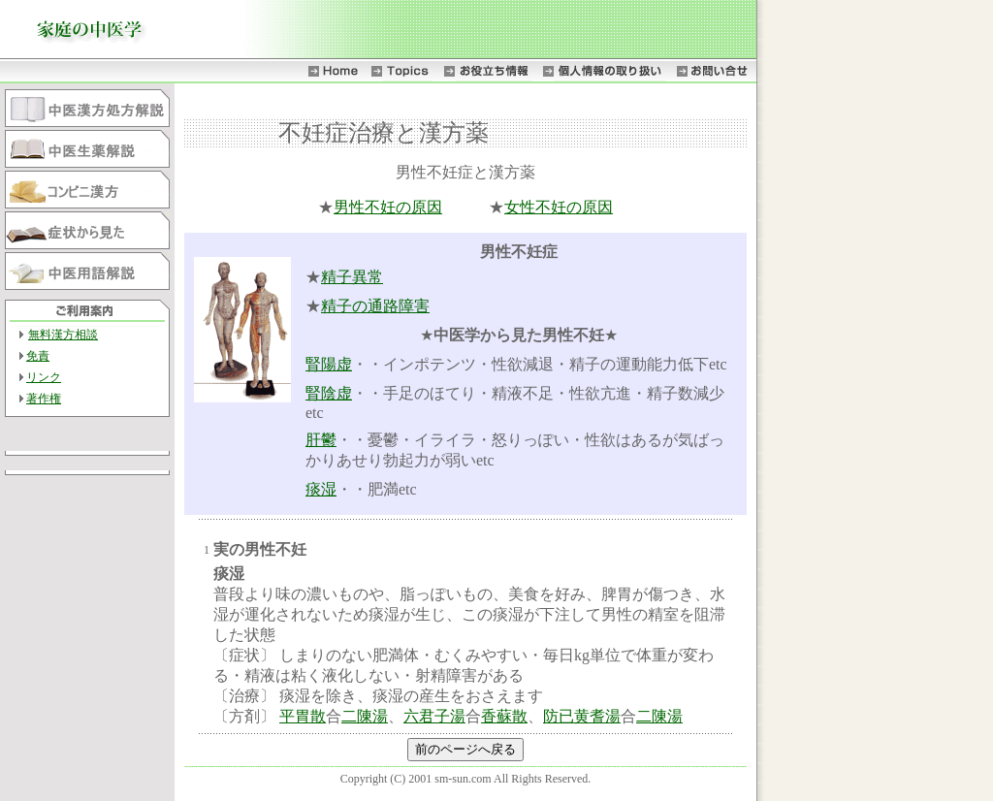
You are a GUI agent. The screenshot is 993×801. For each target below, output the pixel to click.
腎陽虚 (328, 364)
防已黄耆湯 (582, 716)
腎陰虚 (328, 393)
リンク (43, 377)
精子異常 (352, 277)
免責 (37, 356)
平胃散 (302, 716)
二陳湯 (364, 716)
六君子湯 (434, 716)
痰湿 (320, 489)
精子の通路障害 (375, 306)
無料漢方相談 (63, 334)
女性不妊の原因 (558, 207)
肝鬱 (320, 440)
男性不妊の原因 (388, 207)
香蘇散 (504, 716)
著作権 (43, 398)
